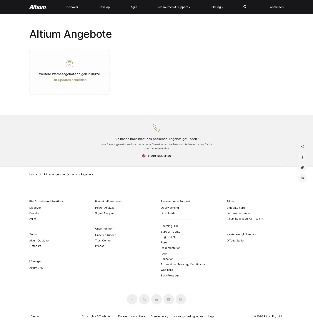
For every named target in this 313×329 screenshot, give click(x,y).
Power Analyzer (105, 207)
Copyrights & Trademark (97, 316)
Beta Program (170, 275)
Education (167, 259)
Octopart (35, 246)
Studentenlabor (237, 207)
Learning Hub (169, 226)
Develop (104, 7)
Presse (100, 246)
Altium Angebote (54, 174)
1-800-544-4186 (159, 156)
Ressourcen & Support (174, 7)
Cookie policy (159, 316)
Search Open (244, 7)
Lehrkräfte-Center (238, 213)
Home (33, 174)
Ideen (164, 253)
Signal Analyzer (105, 213)
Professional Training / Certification (183, 264)
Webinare (167, 269)
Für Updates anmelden (69, 80)
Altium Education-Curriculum (245, 218)
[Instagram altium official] (181, 299)
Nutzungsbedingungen (188, 316)
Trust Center (103, 240)
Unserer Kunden (105, 235)
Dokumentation (170, 248)
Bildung (217, 7)
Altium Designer (39, 240)
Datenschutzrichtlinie (131, 316)
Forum (165, 242)
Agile (133, 7)
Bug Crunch (168, 237)
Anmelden (277, 7)
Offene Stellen (236, 240)
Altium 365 (36, 267)
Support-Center (171, 231)
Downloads (168, 213)
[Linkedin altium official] (156, 299)
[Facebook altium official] (132, 299)
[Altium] (38, 7)
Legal (211, 316)
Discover (72, 7)
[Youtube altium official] (168, 299)
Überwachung (170, 207)
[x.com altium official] (144, 299)
